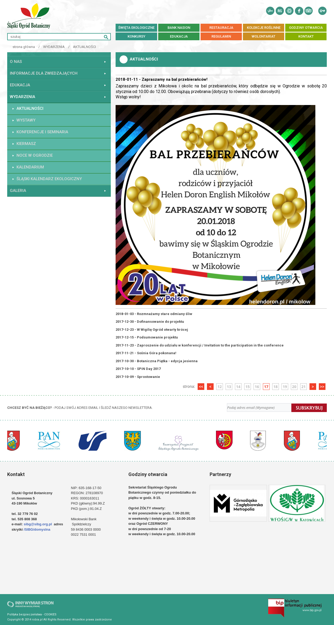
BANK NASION (179, 28)
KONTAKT (306, 36)
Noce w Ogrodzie (35, 155)
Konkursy (136, 36)
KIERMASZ (26, 143)
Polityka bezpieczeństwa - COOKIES (31, 614)
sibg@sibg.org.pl (38, 524)
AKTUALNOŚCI (84, 47)
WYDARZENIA (54, 47)
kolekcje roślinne (263, 28)
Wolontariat (263, 36)
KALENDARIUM (30, 167)
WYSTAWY (26, 120)
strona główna (24, 47)
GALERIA (18, 190)
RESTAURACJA (221, 28)
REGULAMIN (221, 36)
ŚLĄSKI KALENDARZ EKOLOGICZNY (49, 178)
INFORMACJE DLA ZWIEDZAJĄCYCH (44, 73)
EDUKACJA (179, 36)
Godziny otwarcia (306, 28)
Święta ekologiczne (136, 28)
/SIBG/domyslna (37, 529)
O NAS (16, 61)
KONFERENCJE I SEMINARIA (42, 132)
